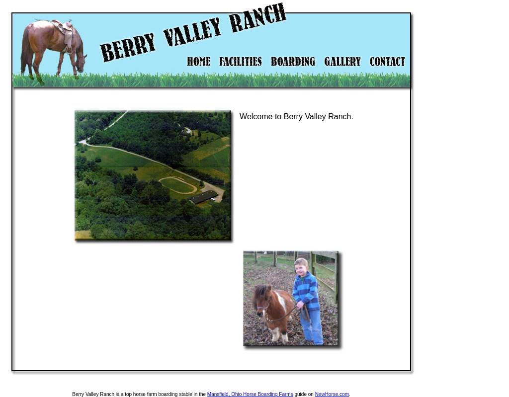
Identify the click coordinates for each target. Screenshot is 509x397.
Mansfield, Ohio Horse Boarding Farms (250, 394)
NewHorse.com (332, 394)
